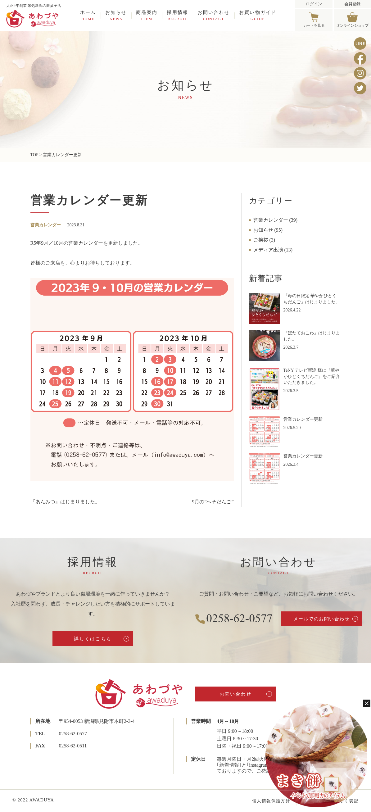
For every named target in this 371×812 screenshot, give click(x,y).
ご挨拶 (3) (264, 240)
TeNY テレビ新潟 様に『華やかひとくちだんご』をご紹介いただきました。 (311, 376)
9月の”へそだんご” (212, 501)
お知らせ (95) (268, 230)
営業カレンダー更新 (303, 419)
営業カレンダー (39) (275, 220)
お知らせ (116, 15)
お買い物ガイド (258, 15)
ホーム (88, 15)
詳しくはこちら (92, 638)
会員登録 (352, 4)
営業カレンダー (45, 225)
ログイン (314, 4)
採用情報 (177, 15)
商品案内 (146, 15)
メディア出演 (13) (273, 249)
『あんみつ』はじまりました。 (65, 501)
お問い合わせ (213, 15)
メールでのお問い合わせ (321, 618)
